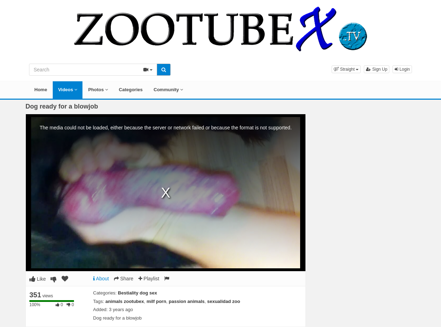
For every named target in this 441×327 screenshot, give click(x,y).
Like (37, 279)
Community (168, 89)
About (101, 278)
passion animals (187, 301)
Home (40, 89)
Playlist (148, 278)
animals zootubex (124, 301)
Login (402, 69)
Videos (67, 89)
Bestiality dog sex (137, 293)
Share (123, 278)
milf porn (156, 301)
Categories (131, 89)
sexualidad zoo (223, 301)
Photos (98, 89)
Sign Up (376, 69)
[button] (346, 69)
